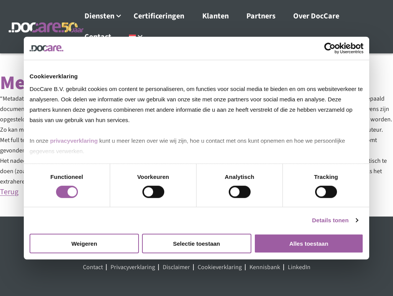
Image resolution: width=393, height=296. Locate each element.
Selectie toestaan (196, 243)
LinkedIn (299, 267)
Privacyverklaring (133, 267)
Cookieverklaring (220, 267)
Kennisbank (264, 267)
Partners (261, 16)
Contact (93, 267)
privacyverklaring (73, 140)
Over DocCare (316, 16)
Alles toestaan (309, 243)
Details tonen (330, 220)
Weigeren (84, 243)
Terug (9, 192)
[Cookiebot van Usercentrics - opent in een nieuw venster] (329, 48)
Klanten (215, 16)
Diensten (99, 16)
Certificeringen (159, 16)
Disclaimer (176, 267)
